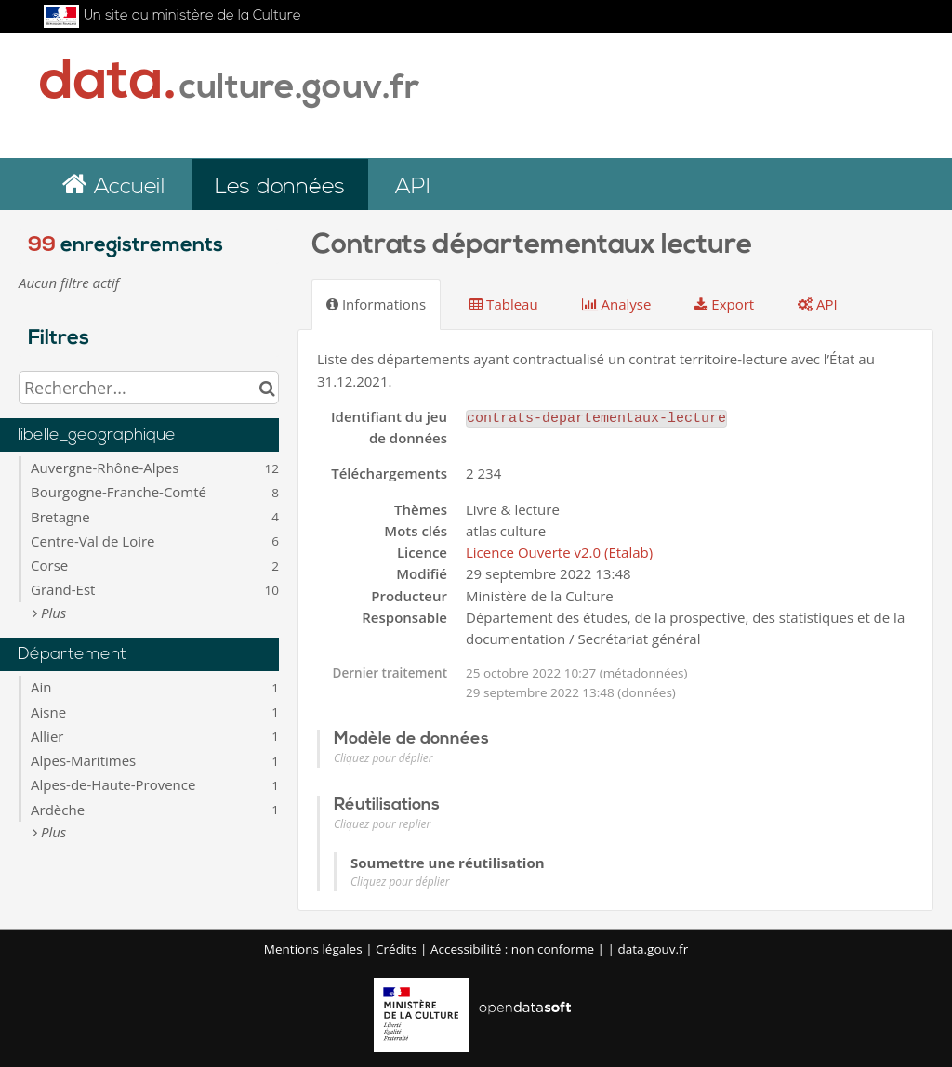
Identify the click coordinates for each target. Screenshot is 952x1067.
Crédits (396, 949)
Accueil (126, 188)
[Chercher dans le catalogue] (267, 387)
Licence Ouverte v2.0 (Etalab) (559, 552)
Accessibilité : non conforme (512, 949)
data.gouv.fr (652, 949)
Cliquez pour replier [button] (382, 824)
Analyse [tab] (617, 304)
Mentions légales (313, 949)
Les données (280, 188)
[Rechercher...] (149, 387)
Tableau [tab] (503, 304)
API (412, 188)
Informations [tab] (376, 304)
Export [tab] (724, 304)
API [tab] (818, 304)
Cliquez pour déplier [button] (383, 758)
